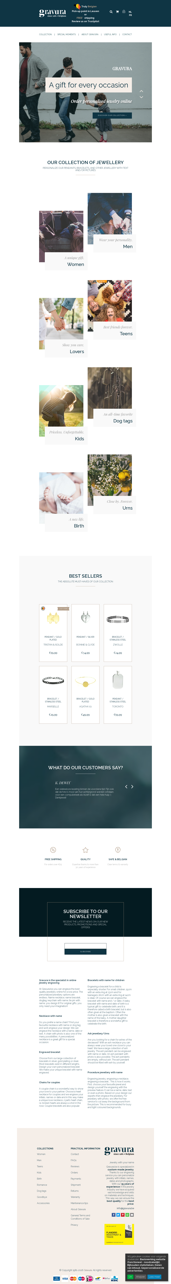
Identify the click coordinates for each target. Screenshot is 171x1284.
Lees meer (154, 1276)
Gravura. (88, 1268)
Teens (40, 1164)
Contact (127, 34)
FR (130, 15)
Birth (39, 1177)
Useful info (110, 34)
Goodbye (42, 1195)
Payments (76, 1177)
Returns (75, 1189)
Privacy (74, 1223)
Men (39, 1158)
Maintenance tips (79, 1201)
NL (130, 12)
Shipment (76, 1183)
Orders (74, 1170)
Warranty (75, 1195)
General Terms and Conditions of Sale (80, 1215)
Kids (39, 1170)
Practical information (85, 1147)
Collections (45, 1147)
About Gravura (90, 34)
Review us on (80, 21)
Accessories (43, 1201)
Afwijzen (140, 1276)
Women (41, 1152)
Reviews (75, 1164)
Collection (45, 34)
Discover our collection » (112, 115)
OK (130, 1276)
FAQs (74, 1158)
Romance (42, 1183)
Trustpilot (93, 21)
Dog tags (41, 1189)
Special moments (66, 34)
